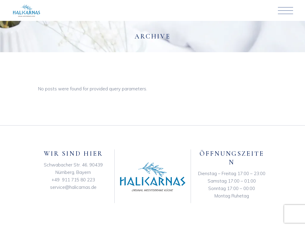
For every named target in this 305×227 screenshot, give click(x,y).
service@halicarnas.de (73, 187)
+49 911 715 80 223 (73, 180)
